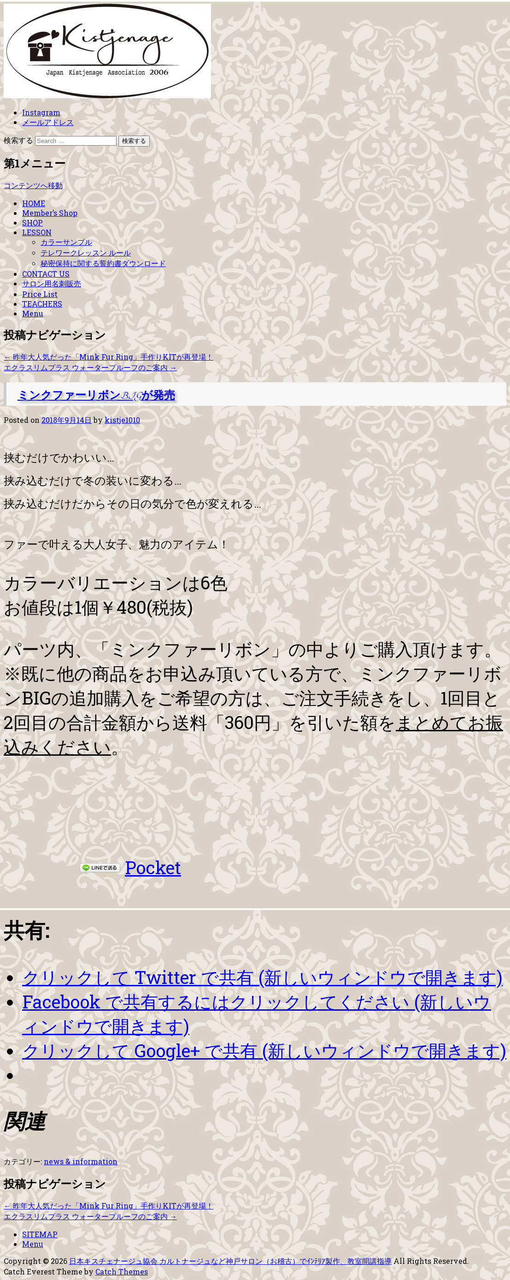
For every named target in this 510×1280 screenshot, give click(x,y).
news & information (80, 1161)
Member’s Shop (49, 213)
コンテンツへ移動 (33, 185)
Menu (32, 313)
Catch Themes (121, 1271)
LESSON (37, 232)
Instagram (41, 112)
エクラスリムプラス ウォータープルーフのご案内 (90, 367)
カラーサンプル (66, 242)
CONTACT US (46, 274)
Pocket (153, 867)
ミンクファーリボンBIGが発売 (96, 396)
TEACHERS (42, 303)
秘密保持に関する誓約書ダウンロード (103, 263)
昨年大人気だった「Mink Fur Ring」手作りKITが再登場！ (108, 356)
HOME (33, 203)
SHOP (32, 222)
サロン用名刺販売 (51, 283)
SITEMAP (40, 1234)
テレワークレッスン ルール (86, 252)
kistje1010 (122, 420)
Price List (40, 294)
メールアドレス (48, 122)
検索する (18, 140)
